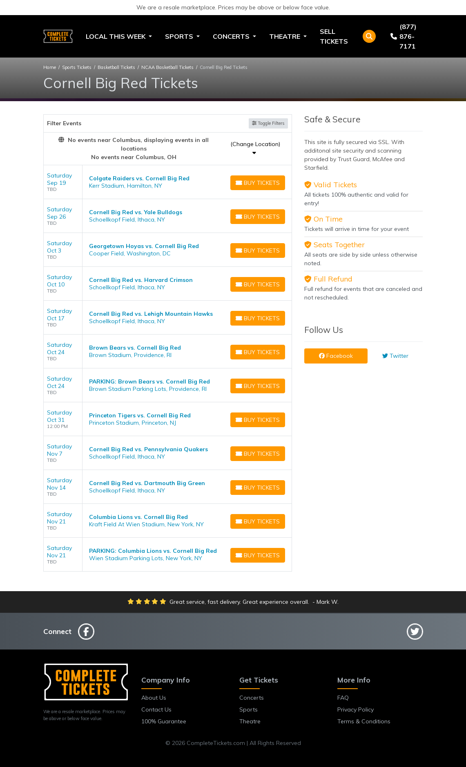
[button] (369, 36)
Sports (248, 709)
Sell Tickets (334, 36)
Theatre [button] (285, 36)
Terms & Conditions (363, 721)
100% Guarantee (163, 721)
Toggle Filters (268, 123)
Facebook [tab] (336, 355)
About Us (153, 697)
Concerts (251, 697)
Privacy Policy (355, 709)
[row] (167, 182)
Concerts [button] (232, 36)
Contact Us (156, 709)
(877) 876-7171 (403, 36)
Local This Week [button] (116, 36)
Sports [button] (180, 36)
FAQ (343, 697)
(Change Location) (255, 147)
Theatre (250, 721)
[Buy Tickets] (257, 182)
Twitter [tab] (395, 355)
